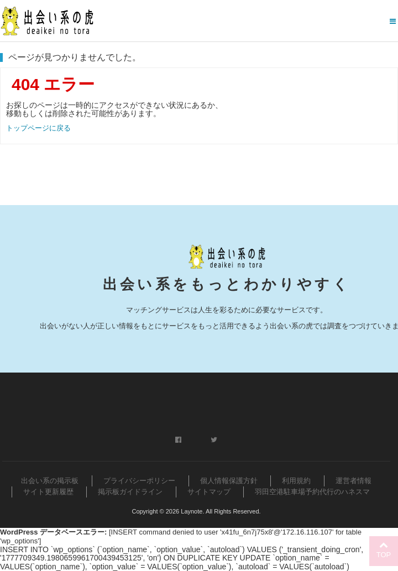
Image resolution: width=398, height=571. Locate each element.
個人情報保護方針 (229, 480)
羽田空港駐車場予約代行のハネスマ (312, 492)
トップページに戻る (38, 128)
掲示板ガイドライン (130, 492)
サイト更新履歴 (48, 492)
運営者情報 (353, 480)
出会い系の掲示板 (49, 480)
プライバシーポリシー (139, 480)
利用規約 (296, 480)
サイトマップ (209, 492)
